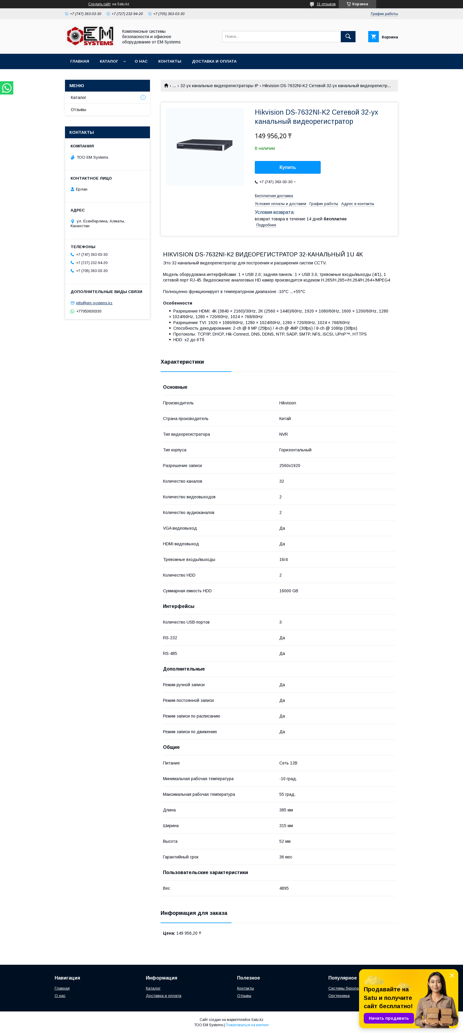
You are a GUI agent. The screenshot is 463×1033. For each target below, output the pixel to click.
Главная (79, 61)
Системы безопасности (349, 988)
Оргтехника (339, 995)
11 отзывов (326, 4)
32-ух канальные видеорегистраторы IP (219, 85)
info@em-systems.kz (94, 303)
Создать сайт (99, 4)
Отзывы (78, 109)
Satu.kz (257, 1020)
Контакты (169, 61)
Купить (288, 167)
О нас (141, 61)
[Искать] (348, 36)
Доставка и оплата (214, 61)
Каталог (109, 61)
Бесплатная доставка (274, 195)
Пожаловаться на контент (247, 1025)
